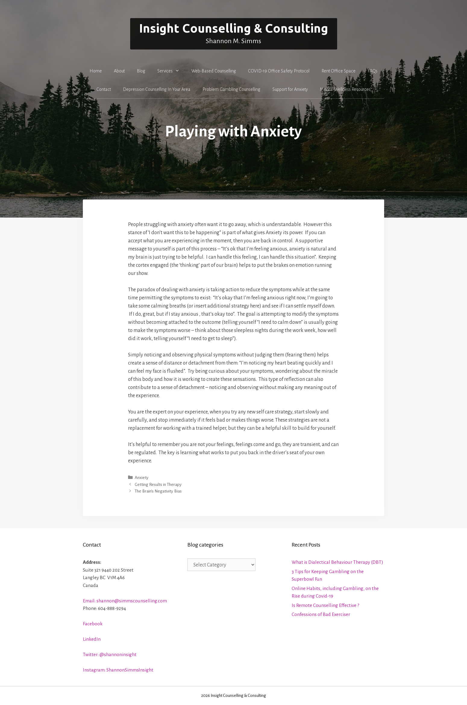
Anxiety (142, 477)
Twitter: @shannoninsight (109, 654)
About (119, 71)
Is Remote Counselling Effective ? (325, 605)
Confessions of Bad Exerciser (321, 614)
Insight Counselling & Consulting (233, 28)
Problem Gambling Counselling (231, 89)
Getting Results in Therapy (158, 484)
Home (95, 71)
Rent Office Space (338, 71)
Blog (141, 71)
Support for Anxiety (290, 89)
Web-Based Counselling (213, 71)
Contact (103, 89)
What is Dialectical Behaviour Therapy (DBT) (337, 562)
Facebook (92, 623)
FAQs (373, 71)
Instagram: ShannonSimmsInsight (118, 669)
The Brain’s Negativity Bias (158, 491)
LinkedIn (92, 639)
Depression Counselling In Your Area (156, 89)
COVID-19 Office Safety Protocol (278, 71)
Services (171, 71)
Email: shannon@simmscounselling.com (125, 600)
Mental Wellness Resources (345, 89)
